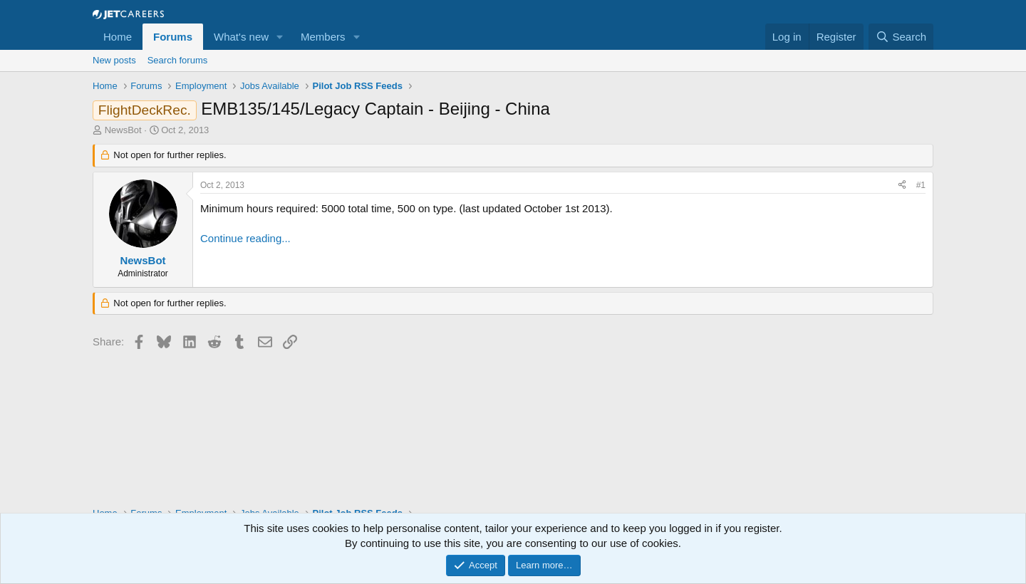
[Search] (901, 37)
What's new (241, 37)
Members (323, 37)
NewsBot (123, 130)
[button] (280, 37)
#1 (921, 185)
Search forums (177, 60)
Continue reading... (245, 238)
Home (117, 37)
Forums (172, 37)
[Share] (902, 185)
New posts (114, 60)
